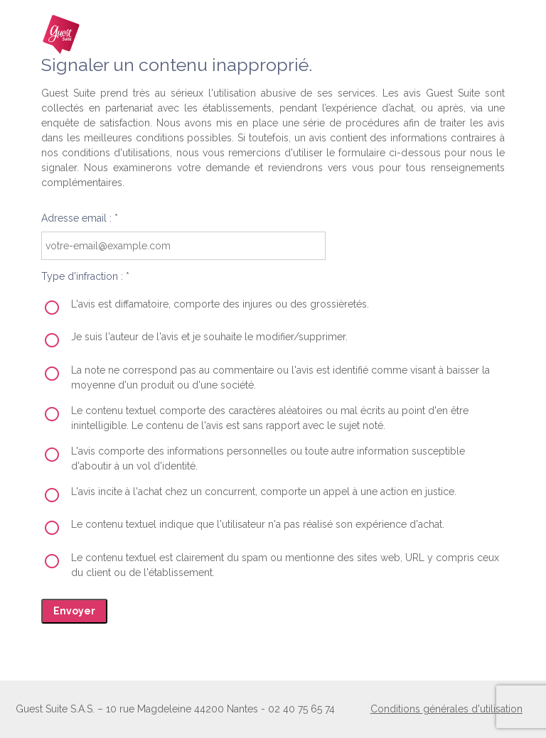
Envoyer (74, 611)
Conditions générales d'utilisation (446, 709)
